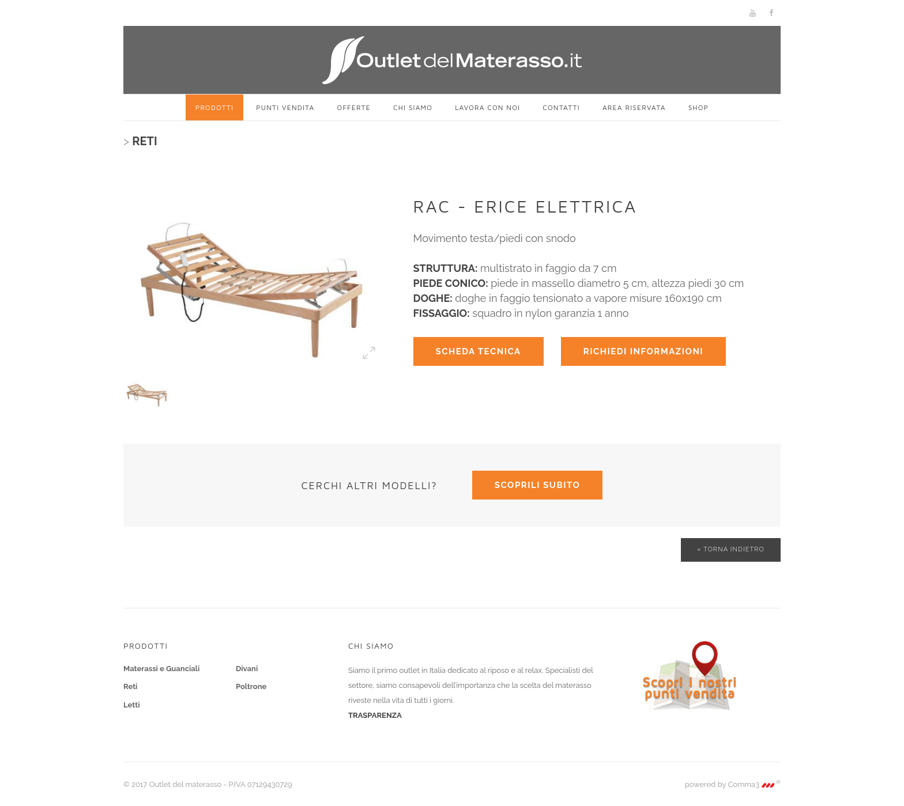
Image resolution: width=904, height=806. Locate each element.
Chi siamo (412, 107)
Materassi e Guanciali (161, 668)
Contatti (561, 107)
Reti (130, 686)
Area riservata (634, 107)
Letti (131, 705)
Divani (247, 668)
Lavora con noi (487, 107)
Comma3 (754, 784)
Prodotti (214, 107)
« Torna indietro (730, 549)
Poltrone (251, 686)
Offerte (354, 107)
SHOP (698, 107)
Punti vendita (285, 107)
